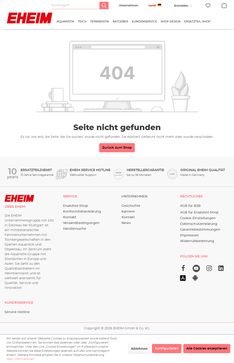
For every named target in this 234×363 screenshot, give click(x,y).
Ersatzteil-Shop (75, 205)
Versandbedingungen (81, 223)
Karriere (128, 211)
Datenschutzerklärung (198, 224)
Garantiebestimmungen (200, 229)
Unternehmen (128, 5)
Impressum (189, 235)
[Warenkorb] (224, 4)
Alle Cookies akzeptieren (206, 348)
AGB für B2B (190, 205)
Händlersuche (74, 228)
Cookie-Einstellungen (198, 218)
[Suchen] (104, 5)
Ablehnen (139, 348)
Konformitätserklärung (82, 211)
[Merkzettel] (208, 5)
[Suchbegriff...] (75, 5)
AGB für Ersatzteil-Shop (199, 212)
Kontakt (69, 217)
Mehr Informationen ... (21, 359)
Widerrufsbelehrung (197, 241)
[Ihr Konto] (181, 5)
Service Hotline (17, 312)
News (126, 223)
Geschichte (131, 205)
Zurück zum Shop (117, 147)
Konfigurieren (166, 348)
